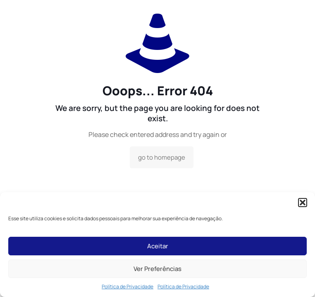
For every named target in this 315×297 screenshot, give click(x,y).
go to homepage (161, 157)
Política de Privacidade (127, 286)
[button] (302, 202)
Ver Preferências (157, 268)
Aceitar (157, 246)
